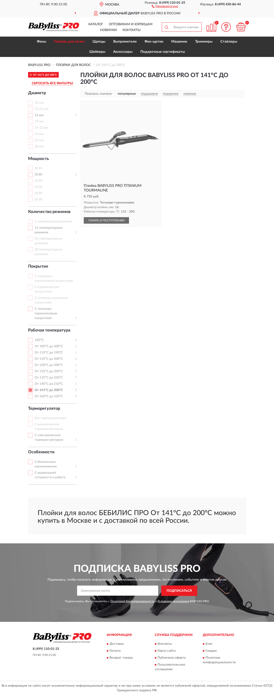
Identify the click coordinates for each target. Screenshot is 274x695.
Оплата (115, 651)
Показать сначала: (98, 93)
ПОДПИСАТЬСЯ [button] (179, 590)
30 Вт (39, 174)
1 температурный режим (53, 221)
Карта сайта (167, 651)
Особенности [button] (41, 452)
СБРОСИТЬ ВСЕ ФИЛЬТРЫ (52, 83)
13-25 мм (41, 109)
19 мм (39, 121)
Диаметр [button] (37, 93)
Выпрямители (125, 41)
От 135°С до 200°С (49, 371)
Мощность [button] (38, 159)
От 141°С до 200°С (49, 390)
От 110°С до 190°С (49, 352)
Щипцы (99, 41)
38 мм (39, 146)
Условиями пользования (173, 601)
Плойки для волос (69, 41)
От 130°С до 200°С (49, 365)
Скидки (211, 651)
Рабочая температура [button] (49, 330)
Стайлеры (228, 41)
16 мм (39, 115)
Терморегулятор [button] (44, 409)
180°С (39, 340)
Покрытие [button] (38, 266)
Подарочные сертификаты (162, 51)
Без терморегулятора (50, 418)
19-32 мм (41, 127)
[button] (165, 6)
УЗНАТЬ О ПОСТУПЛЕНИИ (106, 220)
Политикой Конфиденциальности (132, 601)
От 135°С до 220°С (49, 377)
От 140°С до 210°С (49, 383)
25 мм (39, 134)
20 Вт (39, 168)
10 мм (39, 102)
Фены (41, 41)
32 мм (39, 140)
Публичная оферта (172, 658)
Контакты (131, 30)
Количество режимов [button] (49, 212)
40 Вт (39, 180)
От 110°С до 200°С (49, 358)
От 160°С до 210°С (49, 396)
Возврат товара (121, 658)
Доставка (117, 644)
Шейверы (97, 51)
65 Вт (39, 199)
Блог (209, 644)
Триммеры (204, 41)
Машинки (179, 41)
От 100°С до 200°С (49, 346)
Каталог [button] (95, 24)
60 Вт (39, 193)
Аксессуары (122, 51)
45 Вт (39, 187)
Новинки (108, 30)
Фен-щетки (154, 41)
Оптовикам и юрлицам (130, 24)
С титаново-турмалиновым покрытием (46, 313)
